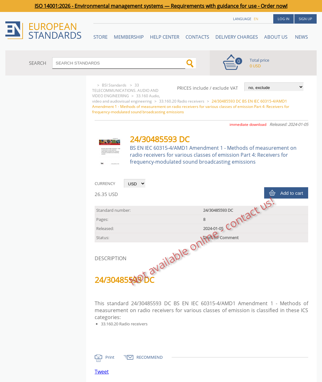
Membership (129, 37)
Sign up (305, 18)
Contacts (197, 37)
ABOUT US (276, 37)
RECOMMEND (149, 357)
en (256, 18)
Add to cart (291, 193)
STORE (100, 37)
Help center (164, 37)
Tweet (102, 371)
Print (109, 357)
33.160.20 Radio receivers (181, 101)
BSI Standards (114, 85)
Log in (283, 18)
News (301, 37)
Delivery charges (236, 37)
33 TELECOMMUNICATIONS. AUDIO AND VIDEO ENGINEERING (125, 90)
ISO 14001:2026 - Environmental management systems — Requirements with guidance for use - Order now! (161, 6)
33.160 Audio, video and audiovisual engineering (126, 98)
